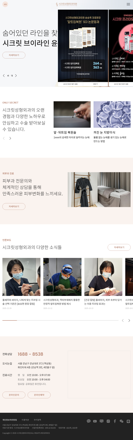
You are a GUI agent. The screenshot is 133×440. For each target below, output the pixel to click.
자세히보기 (14, 55)
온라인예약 (39, 395)
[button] (10, 138)
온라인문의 (14, 395)
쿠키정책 (37, 420)
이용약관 (25, 420)
